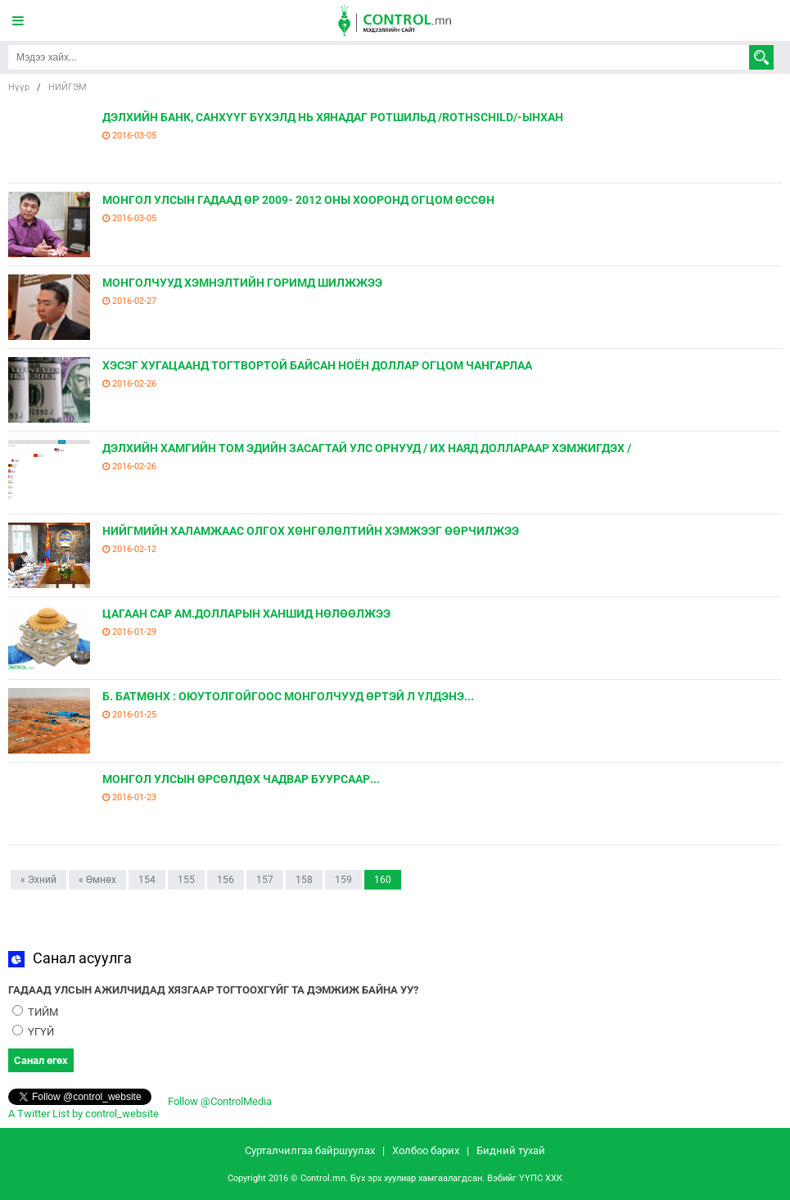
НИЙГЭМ (67, 87)
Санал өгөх (41, 1060)
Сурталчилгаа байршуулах (310, 1150)
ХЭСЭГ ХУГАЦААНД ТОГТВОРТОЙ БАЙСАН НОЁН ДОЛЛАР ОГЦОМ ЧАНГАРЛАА (317, 365)
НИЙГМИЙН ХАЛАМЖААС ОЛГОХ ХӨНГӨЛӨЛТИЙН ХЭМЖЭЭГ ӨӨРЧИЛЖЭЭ (310, 530)
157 (264, 879)
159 (343, 879)
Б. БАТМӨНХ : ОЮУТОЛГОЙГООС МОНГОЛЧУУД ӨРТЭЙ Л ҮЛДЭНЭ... (288, 696)
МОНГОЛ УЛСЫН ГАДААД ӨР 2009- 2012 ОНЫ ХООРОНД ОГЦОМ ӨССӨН (298, 199)
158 (304, 879)
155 (186, 879)
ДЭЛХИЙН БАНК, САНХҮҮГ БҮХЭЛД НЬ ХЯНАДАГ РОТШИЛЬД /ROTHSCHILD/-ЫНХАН (332, 117)
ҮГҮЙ (33, 1032)
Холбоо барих (425, 1150)
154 (147, 879)
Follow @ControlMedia (218, 1101)
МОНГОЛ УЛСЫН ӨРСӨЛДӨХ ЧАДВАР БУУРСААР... (241, 779)
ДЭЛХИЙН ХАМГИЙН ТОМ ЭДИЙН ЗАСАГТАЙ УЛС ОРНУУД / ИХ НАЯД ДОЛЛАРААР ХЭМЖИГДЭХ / (366, 448)
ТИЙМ (35, 1012)
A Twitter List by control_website (83, 1113)
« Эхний (38, 879)
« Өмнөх (97, 879)
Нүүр (18, 87)
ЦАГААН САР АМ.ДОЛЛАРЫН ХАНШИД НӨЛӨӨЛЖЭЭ (246, 613)
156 (225, 879)
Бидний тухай (510, 1150)
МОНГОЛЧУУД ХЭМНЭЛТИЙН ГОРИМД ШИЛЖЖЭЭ (242, 282)
